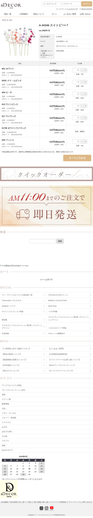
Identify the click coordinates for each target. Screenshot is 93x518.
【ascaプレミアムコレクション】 (62, 365)
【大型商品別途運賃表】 (58, 354)
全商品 (4, 20)
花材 (10, 20)
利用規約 (62, 502)
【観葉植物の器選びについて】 (14, 360)
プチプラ (5, 441)
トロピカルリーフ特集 (57, 328)
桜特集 (4, 320)
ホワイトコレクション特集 (12, 311)
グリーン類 (6, 399)
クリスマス (6, 422)
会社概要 (4, 502)
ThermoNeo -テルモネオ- (12, 300)
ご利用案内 (23, 14)
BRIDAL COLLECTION (57, 300)
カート (54, 14)
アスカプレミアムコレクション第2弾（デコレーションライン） (68, 318)
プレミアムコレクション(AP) (13, 390)
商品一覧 (7, 14)
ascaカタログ (7, 450)
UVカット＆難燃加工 (56, 333)
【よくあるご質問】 (56, 349)
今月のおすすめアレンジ (58, 295)
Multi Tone (52, 306)
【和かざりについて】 (11, 371)
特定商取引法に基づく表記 (21, 502)
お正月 (4, 427)
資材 (3, 445)
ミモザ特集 (52, 311)
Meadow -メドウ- (9, 306)
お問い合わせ (85, 14)
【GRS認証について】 (11, 365)
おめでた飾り (7, 431)
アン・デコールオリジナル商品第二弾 (17, 295)
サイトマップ (74, 502)
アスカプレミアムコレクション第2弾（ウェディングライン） (22, 326)
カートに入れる (77, 158)
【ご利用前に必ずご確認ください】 (16, 349)
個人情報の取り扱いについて (45, 502)
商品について (38, 14)
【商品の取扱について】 (12, 354)
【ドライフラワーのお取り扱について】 (64, 360)
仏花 (3, 408)
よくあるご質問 (69, 14)
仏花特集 (5, 333)
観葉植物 (5, 404)
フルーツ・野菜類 (9, 418)
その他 (4, 436)
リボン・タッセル (9, 413)
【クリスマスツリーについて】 (60, 371)
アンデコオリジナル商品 (12, 385)
